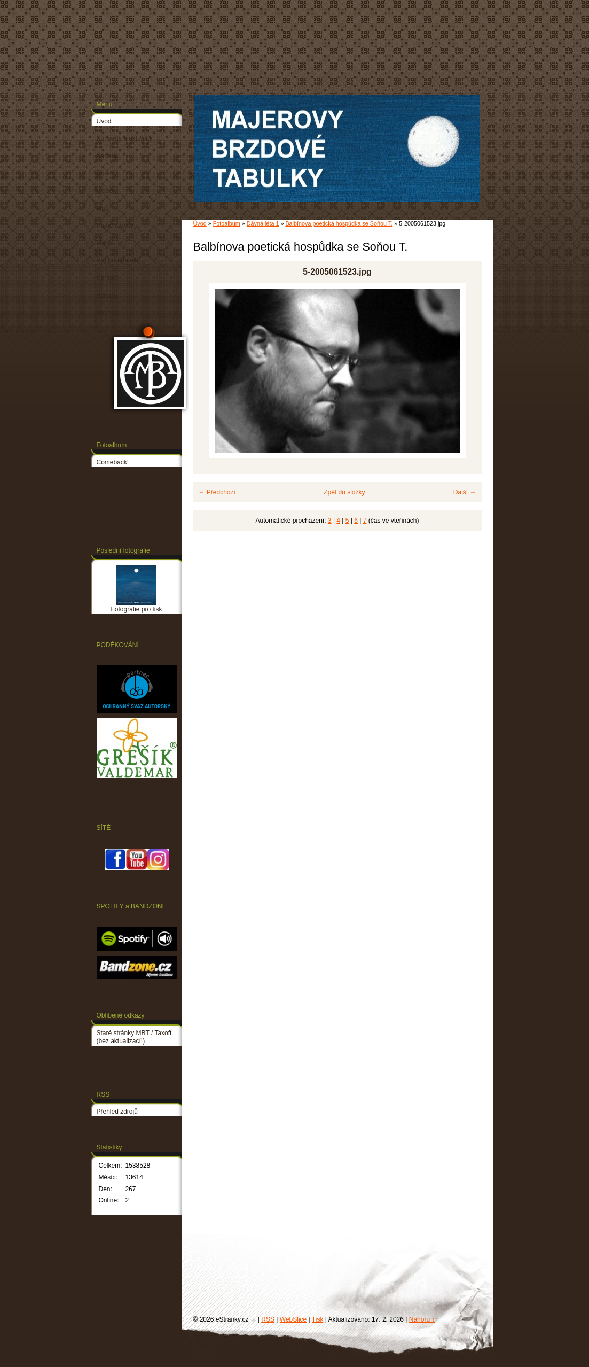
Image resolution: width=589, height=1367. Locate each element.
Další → (464, 492)
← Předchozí (217, 492)
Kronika (108, 312)
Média (105, 243)
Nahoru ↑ (422, 1319)
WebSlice (293, 1319)
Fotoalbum (226, 223)
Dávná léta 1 (263, 223)
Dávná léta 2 (114, 497)
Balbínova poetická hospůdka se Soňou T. (338, 223)
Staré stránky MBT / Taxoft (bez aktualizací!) (134, 1037)
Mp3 (103, 208)
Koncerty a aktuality (125, 138)
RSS (267, 1319)
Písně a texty (115, 225)
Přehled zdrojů (117, 1111)
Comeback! (113, 462)
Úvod (200, 223)
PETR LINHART (120, 1058)
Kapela (106, 156)
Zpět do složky (344, 492)
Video (105, 191)
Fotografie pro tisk (122, 514)
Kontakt (108, 278)
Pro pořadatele (118, 260)
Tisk (318, 1319)
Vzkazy (107, 295)
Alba (103, 173)
